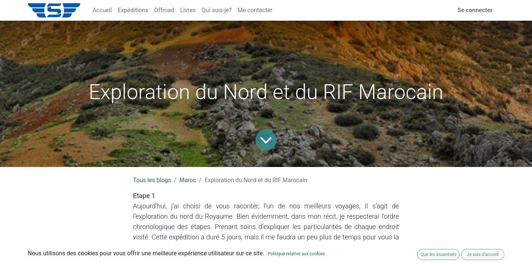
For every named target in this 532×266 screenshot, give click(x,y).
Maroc (187, 180)
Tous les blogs (152, 180)
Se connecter (474, 10)
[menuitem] (102, 10)
